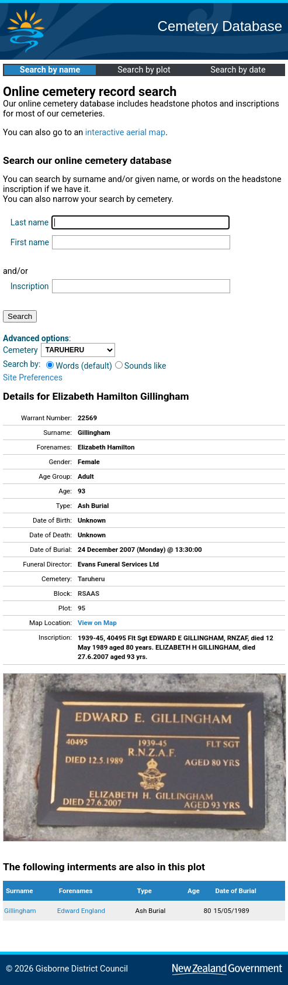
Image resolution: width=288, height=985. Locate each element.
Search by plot (144, 70)
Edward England (81, 911)
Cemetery (20, 350)
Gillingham (20, 911)
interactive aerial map (125, 133)
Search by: (21, 364)
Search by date (237, 70)
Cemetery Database (220, 26)
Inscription (30, 286)
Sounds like (140, 365)
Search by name (50, 70)
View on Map (97, 623)
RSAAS (88, 593)
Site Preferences (33, 377)
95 (81, 608)
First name (30, 242)
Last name (29, 222)
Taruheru (91, 579)
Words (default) (79, 365)
